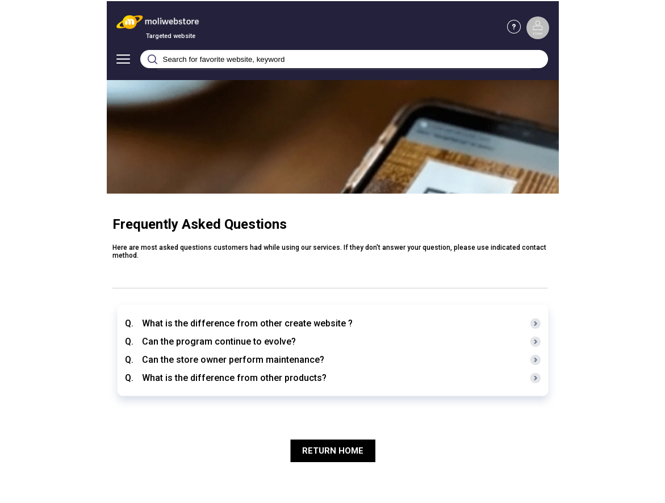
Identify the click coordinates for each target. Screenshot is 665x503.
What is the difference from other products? (234, 377)
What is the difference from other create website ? (247, 323)
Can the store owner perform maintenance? (233, 359)
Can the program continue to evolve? (219, 341)
